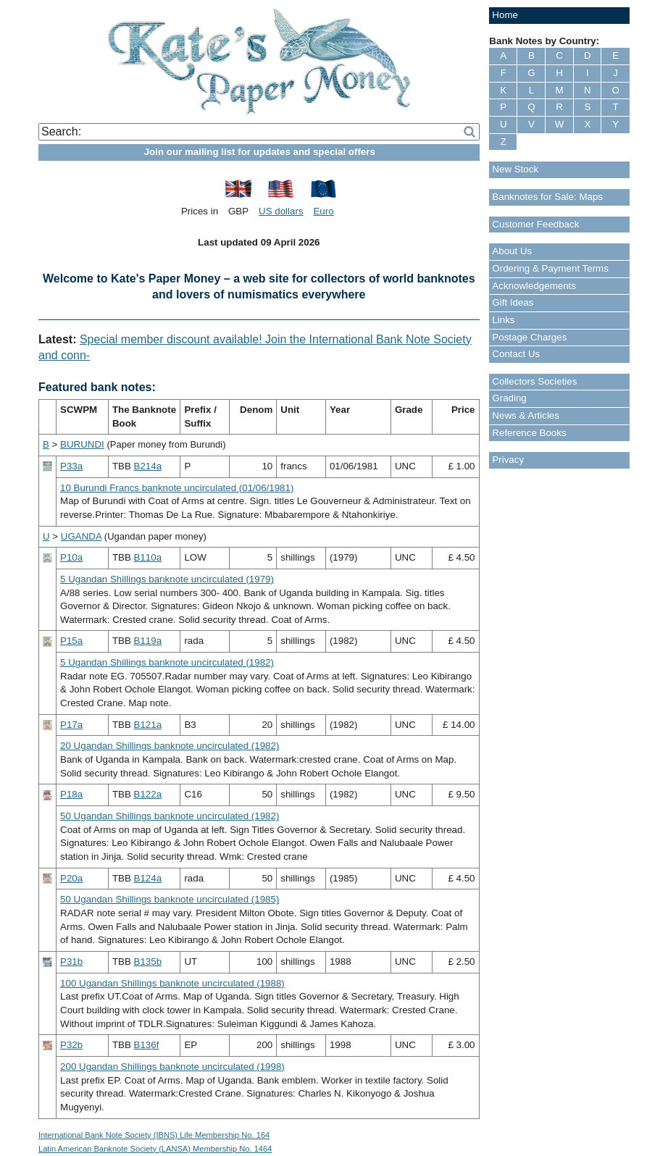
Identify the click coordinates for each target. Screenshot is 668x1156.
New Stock (515, 169)
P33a (71, 466)
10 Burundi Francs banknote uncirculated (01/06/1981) (176, 487)
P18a (71, 794)
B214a (148, 466)
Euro (323, 211)
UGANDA (81, 536)
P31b (71, 961)
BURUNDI (82, 444)
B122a (148, 794)
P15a (71, 640)
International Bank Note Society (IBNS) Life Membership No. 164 (154, 1135)
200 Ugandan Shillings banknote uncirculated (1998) (172, 1066)
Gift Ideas (512, 302)
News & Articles (525, 415)
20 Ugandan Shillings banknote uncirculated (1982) (169, 745)
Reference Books (529, 432)
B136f (146, 1044)
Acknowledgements (534, 285)
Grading (509, 398)
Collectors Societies (534, 381)
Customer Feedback (535, 224)
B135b (148, 961)
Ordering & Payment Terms (550, 268)
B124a (148, 878)
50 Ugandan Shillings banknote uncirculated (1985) (169, 899)
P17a (71, 724)
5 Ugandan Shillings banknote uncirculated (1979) (167, 579)
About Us (512, 251)
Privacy (508, 459)
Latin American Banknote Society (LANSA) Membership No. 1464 (155, 1148)
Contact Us (516, 353)
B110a (148, 557)
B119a (148, 640)
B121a (148, 724)
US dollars (281, 211)
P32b (71, 1044)
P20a (71, 878)
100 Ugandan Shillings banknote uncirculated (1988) (172, 983)
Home (505, 14)
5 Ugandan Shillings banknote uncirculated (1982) (167, 662)
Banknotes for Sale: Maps (547, 196)
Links (503, 319)
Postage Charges (529, 337)
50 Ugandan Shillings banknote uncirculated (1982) (169, 816)
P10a (71, 557)
